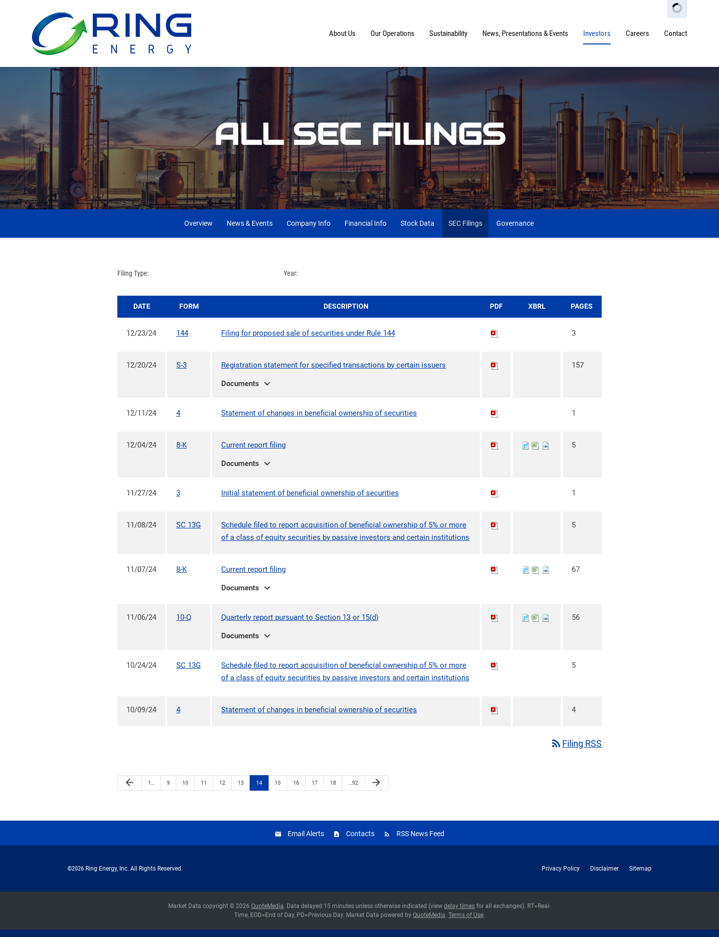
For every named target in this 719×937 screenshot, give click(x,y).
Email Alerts (306, 841)
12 (222, 790)
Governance (515, 231)
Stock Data (417, 231)
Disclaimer (604, 876)
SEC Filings (465, 231)
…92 (353, 790)
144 (182, 340)
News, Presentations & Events (525, 33)
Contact (675, 33)
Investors (597, 33)
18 (333, 790)
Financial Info (365, 231)
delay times (459, 913)
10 (185, 790)
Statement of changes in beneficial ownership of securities (319, 420)
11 (204, 790)
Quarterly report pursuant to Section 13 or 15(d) (299, 624)
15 (278, 790)
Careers (637, 33)
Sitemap (640, 876)
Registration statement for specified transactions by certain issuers (333, 372)
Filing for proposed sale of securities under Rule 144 (308, 340)
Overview (198, 231)
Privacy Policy (561, 876)
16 (296, 790)
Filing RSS (576, 751)
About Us (342, 33)
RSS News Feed (420, 841)
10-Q (183, 624)
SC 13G (188, 532)
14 (259, 790)
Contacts (360, 841)
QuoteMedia (267, 913)
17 (315, 790)
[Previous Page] (129, 791)
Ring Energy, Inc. (107, 876)
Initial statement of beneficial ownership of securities (310, 500)
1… (151, 790)
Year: (291, 281)
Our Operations (392, 33)
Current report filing (253, 452)
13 (241, 790)
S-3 (181, 372)
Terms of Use (465, 922)
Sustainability (448, 33)
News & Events (250, 231)
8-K (181, 452)
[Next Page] (376, 791)
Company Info (309, 231)
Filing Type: (133, 281)
